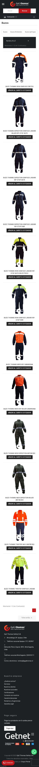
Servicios (7, 684)
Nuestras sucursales (10, 689)
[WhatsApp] (34, 752)
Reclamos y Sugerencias (12, 701)
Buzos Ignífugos (30, 32)
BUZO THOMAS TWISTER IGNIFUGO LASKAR (19, 589)
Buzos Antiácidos (16, 32)
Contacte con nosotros (11, 695)
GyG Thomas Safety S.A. (25, 755)
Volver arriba (27, 618)
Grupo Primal (25, 762)
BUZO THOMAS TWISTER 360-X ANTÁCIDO (19, 544)
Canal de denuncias (10, 698)
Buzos (5, 32)
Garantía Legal (9, 704)
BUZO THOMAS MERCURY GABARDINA (19, 364)
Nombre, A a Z (18, 40)
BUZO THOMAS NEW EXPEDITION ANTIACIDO (19, 453)
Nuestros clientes (9, 687)
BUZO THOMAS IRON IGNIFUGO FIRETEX (19, 86)
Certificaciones (9, 692)
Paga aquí (9, 728)
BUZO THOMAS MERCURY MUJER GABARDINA (19, 409)
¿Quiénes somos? (10, 681)
